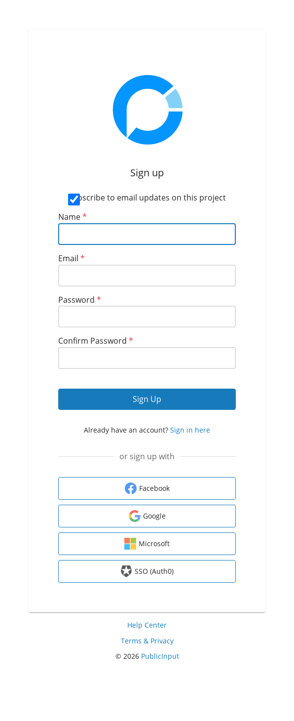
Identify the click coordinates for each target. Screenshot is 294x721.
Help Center (147, 625)
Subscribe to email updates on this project (147, 197)
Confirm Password (95, 340)
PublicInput (160, 656)
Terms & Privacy (147, 640)
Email (71, 258)
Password (79, 299)
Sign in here (190, 430)
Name (72, 216)
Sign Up (147, 399)
